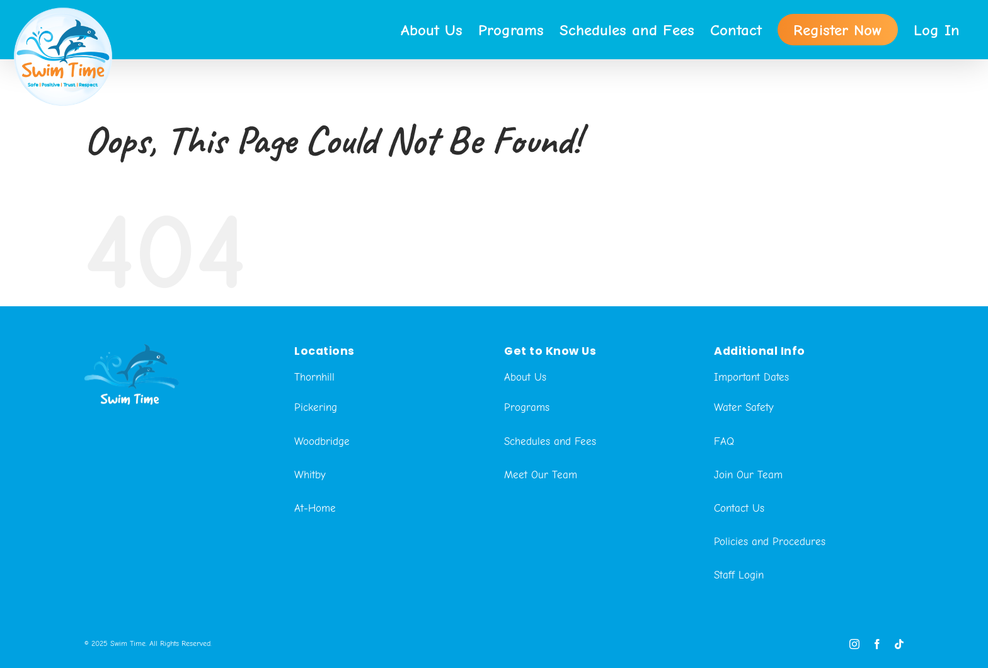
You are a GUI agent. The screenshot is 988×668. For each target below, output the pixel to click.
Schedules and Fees (550, 495)
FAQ (724, 495)
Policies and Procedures (769, 596)
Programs (526, 462)
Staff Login (739, 629)
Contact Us (739, 562)
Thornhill (314, 431)
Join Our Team (748, 529)
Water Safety (744, 462)
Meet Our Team (540, 529)
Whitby (310, 529)
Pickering (315, 462)
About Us (525, 431)
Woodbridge (322, 495)
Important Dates (751, 431)
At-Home (315, 562)
